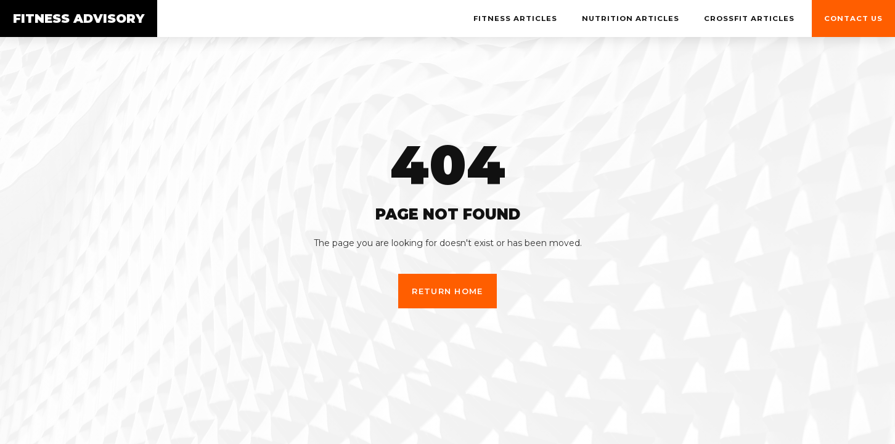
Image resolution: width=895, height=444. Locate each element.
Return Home (447, 291)
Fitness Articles (515, 18)
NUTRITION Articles (630, 18)
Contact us (853, 18)
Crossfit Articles (749, 18)
